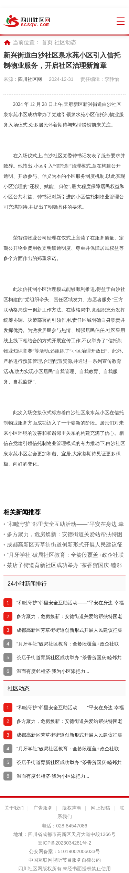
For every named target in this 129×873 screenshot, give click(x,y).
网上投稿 (100, 808)
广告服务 (43, 808)
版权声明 (72, 808)
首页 (47, 42)
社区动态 (65, 42)
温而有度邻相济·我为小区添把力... (53, 671)
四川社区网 (30, 79)
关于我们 (14, 808)
